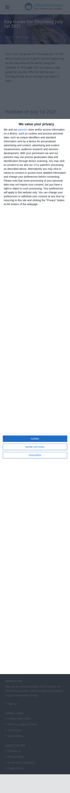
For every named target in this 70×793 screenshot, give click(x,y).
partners (22, 129)
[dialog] (35, 396)
